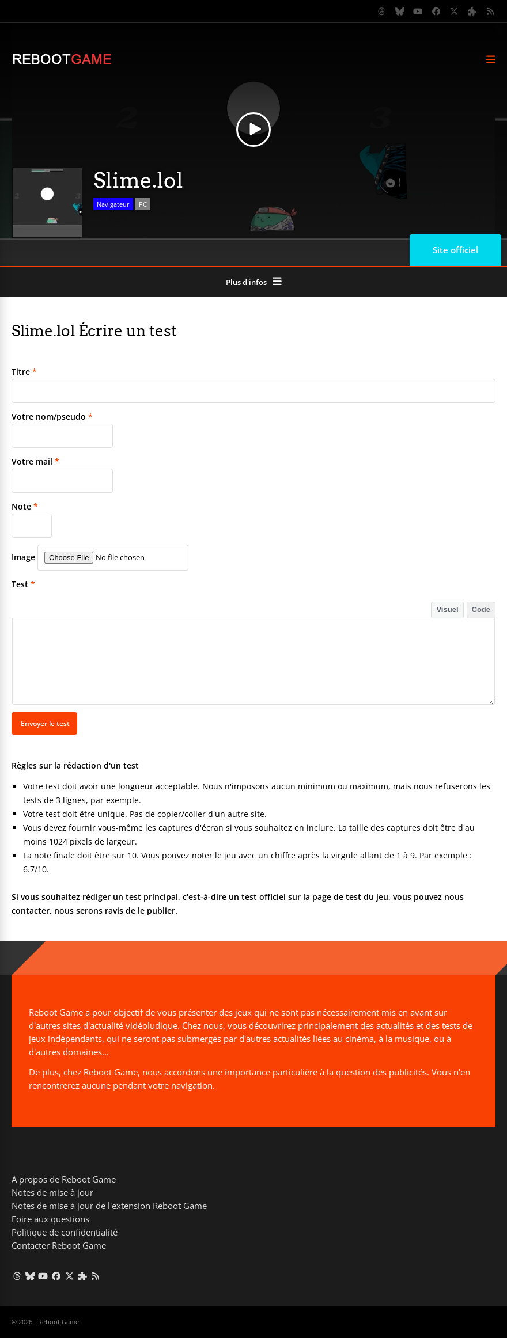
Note (25, 506)
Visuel (447, 609)
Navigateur (113, 204)
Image (23, 557)
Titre (24, 371)
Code (481, 609)
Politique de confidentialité (65, 1232)
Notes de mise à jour (52, 1192)
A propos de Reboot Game (64, 1179)
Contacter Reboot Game (59, 1245)
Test (23, 584)
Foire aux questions (50, 1219)
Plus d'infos (246, 282)
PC (143, 204)
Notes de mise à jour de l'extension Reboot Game (109, 1205)
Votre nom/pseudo (52, 416)
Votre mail (35, 461)
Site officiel (455, 250)
